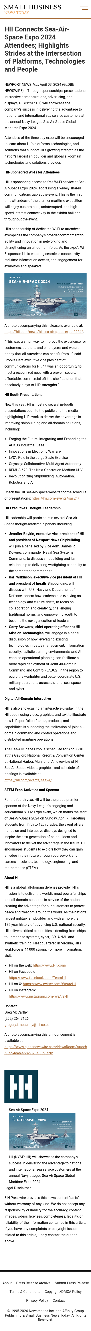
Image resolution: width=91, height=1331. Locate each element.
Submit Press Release (72, 1283)
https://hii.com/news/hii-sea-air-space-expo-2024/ (43, 332)
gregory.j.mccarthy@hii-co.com (28, 1025)
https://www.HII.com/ (50, 965)
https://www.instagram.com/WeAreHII (39, 996)
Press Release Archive (33, 1283)
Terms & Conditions (25, 1292)
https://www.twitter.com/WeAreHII (49, 984)
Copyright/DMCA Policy (63, 1292)
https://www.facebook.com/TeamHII (37, 978)
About (7, 1283)
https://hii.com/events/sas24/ (55, 498)
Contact (59, 1300)
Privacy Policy (37, 1300)
